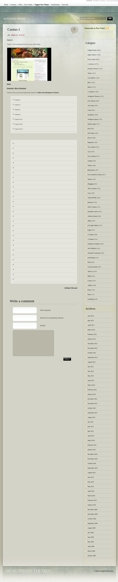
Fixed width (91, 59)
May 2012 (91, 376)
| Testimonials (55, 5)
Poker (89, 290)
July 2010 (91, 477)
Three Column (92, 207)
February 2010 (92, 500)
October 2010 (92, 463)
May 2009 (91, 542)
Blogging (90, 184)
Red (89, 128)
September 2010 (93, 468)
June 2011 (91, 426)
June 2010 (91, 482)
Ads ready (91, 105)
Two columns (92, 156)
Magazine (91, 142)
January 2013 (92, 339)
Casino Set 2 (19, 124)
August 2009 (91, 528)
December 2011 (92, 399)
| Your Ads (64, 5)
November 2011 (92, 403)
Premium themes (93, 68)
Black (89, 87)
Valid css (90, 271)
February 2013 (92, 334)
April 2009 (91, 546)
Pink (89, 262)
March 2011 (91, 440)
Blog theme (91, 170)
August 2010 (91, 472)
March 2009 (91, 551)
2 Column (91, 234)
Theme (90, 179)
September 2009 (93, 523)
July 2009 (91, 532)
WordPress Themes (14, 19)
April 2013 (91, 325)
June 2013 (91, 316)
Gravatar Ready (92, 267)
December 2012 (92, 343)
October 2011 (92, 408)
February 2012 (92, 390)
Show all (21, 35)
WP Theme (91, 133)
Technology (91, 257)
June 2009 (91, 537)
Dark (89, 294)
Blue (89, 82)
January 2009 (92, 555)
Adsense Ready (92, 216)
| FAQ (19, 5)
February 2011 (92, 445)
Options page (92, 124)
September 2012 (93, 357)
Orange (90, 161)
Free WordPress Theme (95, 175)
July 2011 (90, 422)
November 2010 (92, 459)
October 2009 (92, 519)
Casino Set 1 (19, 119)
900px (89, 221)
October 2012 (92, 353)
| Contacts (12, 5)
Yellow (90, 165)
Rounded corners (93, 211)
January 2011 (92, 449)
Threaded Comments (94, 253)
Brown (90, 138)
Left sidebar (91, 78)
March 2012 (91, 385)
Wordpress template (94, 244)
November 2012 (92, 348)
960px (89, 276)
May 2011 (91, 431)
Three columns (92, 188)
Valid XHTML (92, 198)
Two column (91, 147)
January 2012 (92, 394)
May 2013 (91, 320)
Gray (89, 151)
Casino (90, 281)
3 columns (91, 92)
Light (89, 230)
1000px (90, 285)
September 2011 (92, 413)
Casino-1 (13, 29)
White (89, 73)
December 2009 (92, 509)
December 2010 (92, 454)
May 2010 (91, 486)
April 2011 (91, 436)
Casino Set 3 (19, 129)
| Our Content (27, 5)
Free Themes (91, 101)
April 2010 (91, 491)
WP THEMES (92, 248)
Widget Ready (92, 50)
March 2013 (91, 330)
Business (90, 202)
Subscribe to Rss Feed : (95, 28)
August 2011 (91, 417)
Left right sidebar (93, 225)
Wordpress (91, 115)
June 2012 (91, 371)
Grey (89, 193)
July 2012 (91, 366)
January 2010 (92, 505)
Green (89, 110)
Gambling (91, 299)
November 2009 (92, 514)
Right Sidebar (92, 55)
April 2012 (91, 380)
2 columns (91, 64)
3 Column (91, 239)
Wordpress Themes (93, 96)
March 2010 (91, 496)
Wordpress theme (93, 119)
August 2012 (91, 362)
